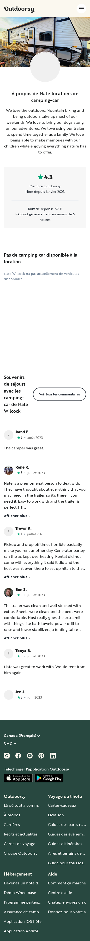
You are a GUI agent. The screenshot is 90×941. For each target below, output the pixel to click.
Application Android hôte (27, 901)
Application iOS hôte (23, 891)
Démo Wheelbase (20, 862)
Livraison (56, 785)
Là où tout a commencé (25, 775)
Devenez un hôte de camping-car (34, 853)
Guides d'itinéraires (65, 813)
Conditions (12, 928)
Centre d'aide (60, 862)
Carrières (12, 794)
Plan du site (56, 928)
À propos (12, 785)
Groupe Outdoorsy (20, 823)
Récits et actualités (20, 804)
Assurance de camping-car (27, 881)
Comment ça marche (67, 853)
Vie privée (34, 928)
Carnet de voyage (19, 813)
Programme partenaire (24, 872)
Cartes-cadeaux (62, 775)
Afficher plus (17, 485)
